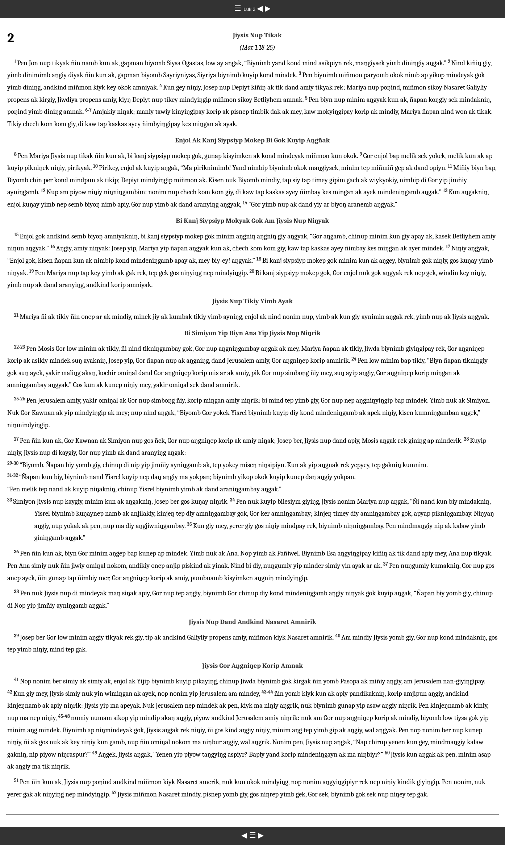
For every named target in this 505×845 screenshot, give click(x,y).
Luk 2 (249, 9)
